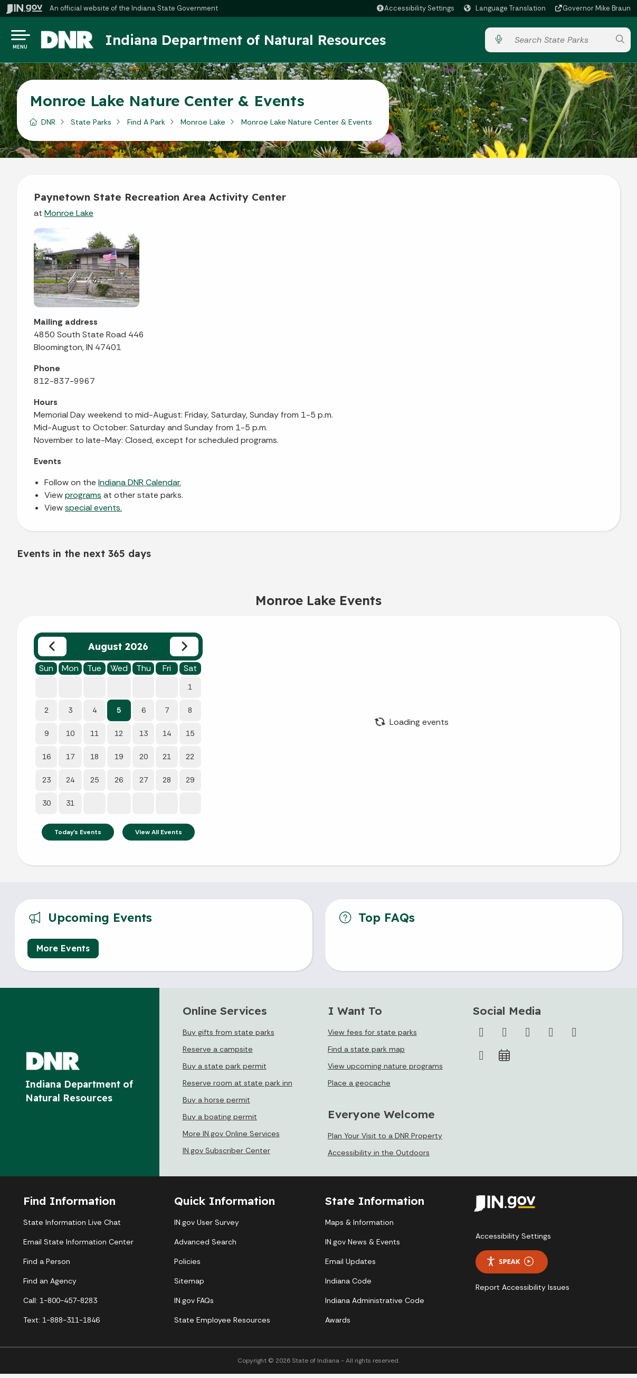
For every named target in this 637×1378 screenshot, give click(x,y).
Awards (337, 1324)
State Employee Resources (222, 1324)
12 (119, 737)
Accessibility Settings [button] (513, 1240)
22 (190, 761)
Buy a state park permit (225, 1070)
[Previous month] (52, 650)
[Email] (481, 1059)
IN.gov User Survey (206, 1226)
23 (46, 784)
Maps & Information (359, 1226)
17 (70, 761)
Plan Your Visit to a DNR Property (385, 1140)
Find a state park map (366, 1053)
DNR (48, 126)
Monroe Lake (202, 126)
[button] (415, 8)
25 (94, 784)
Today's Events (77, 836)
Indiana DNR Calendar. (139, 486)
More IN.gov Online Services (231, 1138)
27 (143, 784)
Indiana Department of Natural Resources (256, 41)
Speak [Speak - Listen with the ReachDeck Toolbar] (510, 1266)
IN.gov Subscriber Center (226, 1154)
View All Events (158, 836)
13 (143, 737)
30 (46, 807)
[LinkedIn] (574, 1036)
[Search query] (559, 42)
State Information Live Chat (72, 1226)
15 (190, 737)
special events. (93, 511)
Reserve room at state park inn (237, 1087)
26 (119, 784)
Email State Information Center (78, 1246)
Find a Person (46, 1265)
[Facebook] (481, 1036)
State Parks (91, 126)
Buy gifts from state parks (228, 1036)
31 (70, 807)
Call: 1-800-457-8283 (60, 1304)
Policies (187, 1265)
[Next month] (184, 650)
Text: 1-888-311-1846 (61, 1324)
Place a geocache (359, 1087)
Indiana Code (348, 1285)
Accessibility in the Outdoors (379, 1157)
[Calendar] (504, 1059)
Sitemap (189, 1285)
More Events (63, 952)
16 (46, 761)
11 (94, 737)
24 (70, 784)
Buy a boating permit (220, 1121)
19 (119, 761)
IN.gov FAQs (194, 1304)
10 (70, 737)
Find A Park (146, 126)
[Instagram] (527, 1036)
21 (167, 761)
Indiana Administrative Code (374, 1304)
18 (94, 761)
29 (190, 784)
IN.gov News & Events (362, 1246)
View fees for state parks (372, 1036)
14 (167, 737)
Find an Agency (50, 1285)
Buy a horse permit (216, 1104)
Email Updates (350, 1265)
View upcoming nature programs (385, 1070)
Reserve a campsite (218, 1053)
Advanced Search (205, 1246)
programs (83, 499)
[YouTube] (551, 1036)
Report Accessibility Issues (522, 1291)
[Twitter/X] (504, 1036)
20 (143, 761)
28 (167, 784)
